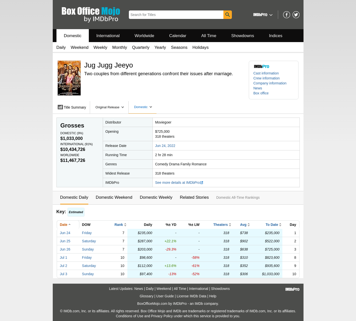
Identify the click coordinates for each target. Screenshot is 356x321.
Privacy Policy (162, 316)
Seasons (179, 47)
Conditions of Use (130, 316)
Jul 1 (63, 257)
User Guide (165, 296)
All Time (208, 35)
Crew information (267, 78)
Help (212, 296)
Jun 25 (65, 241)
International (108, 35)
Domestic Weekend (114, 197)
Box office (261, 93)
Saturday (89, 241)
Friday (87, 233)
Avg (243, 225)
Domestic (73, 35)
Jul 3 (63, 274)
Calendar (177, 35)
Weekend (80, 47)
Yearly (160, 47)
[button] (262, 14)
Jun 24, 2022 (165, 146)
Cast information (266, 73)
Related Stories (194, 197)
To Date (272, 225)
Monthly (119, 47)
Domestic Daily (74, 197)
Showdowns (242, 35)
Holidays (201, 47)
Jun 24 (65, 233)
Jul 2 (63, 266)
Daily (61, 47)
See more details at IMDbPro (179, 183)
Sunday (88, 249)
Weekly (100, 47)
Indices (275, 35)
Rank (118, 225)
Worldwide (144, 35)
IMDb (199, 304)
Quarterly (141, 47)
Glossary (146, 296)
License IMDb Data (191, 296)
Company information (270, 83)
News (258, 88)
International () (76, 144)
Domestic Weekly (156, 197)
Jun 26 (65, 249)
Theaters (220, 225)
